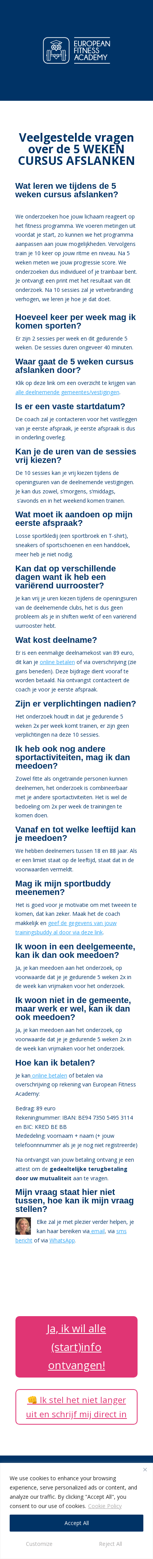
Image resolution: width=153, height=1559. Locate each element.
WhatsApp (62, 1240)
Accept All (77, 1523)
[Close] (145, 1469)
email (97, 1231)
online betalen (57, 662)
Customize (39, 1543)
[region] (76, 1511)
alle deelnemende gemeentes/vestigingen (67, 392)
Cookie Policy (105, 1506)
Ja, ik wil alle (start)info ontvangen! (76, 1346)
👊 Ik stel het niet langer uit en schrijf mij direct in (76, 1407)
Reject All (110, 1543)
